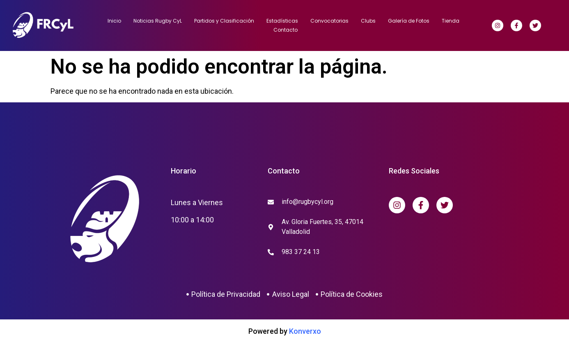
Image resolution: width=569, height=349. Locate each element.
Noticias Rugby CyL (157, 20)
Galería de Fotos (408, 20)
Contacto (285, 29)
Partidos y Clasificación (224, 20)
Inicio (114, 20)
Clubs (368, 20)
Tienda (450, 20)
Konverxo (305, 331)
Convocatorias (329, 20)
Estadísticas (282, 20)
